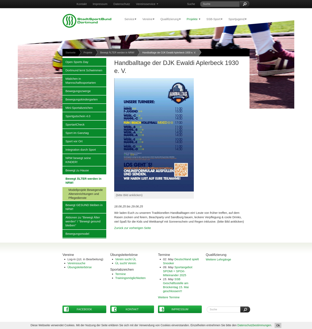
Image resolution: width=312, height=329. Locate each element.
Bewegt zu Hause (75, 170)
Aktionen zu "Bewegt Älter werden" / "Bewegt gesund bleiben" (81, 221)
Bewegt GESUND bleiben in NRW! (82, 207)
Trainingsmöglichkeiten (130, 278)
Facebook (78, 309)
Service (128, 19)
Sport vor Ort (72, 141)
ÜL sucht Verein (125, 263)
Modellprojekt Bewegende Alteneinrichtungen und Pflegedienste (82, 193)
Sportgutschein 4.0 (76, 116)
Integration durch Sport (79, 149)
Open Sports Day (75, 62)
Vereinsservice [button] (147, 4)
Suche (191, 4)
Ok (278, 325)
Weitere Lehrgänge (218, 259)
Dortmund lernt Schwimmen (82, 70)
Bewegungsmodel (75, 233)
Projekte (193, 19)
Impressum (100, 4)
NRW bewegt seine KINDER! (76, 160)
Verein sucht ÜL (125, 259)
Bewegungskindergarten (80, 99)
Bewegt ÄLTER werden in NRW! (117, 52)
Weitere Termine (169, 297)
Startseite (70, 52)
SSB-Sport (212, 19)
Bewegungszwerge (76, 91)
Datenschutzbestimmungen (254, 325)
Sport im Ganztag (75, 133)
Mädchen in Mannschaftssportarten (79, 80)
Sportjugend (236, 19)
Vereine (146, 19)
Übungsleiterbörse (79, 267)
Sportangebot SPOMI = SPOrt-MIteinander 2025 (177, 271)
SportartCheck (73, 124)
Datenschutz (121, 4)
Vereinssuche (76, 263)
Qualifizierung (169, 19)
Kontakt (82, 4)
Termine (120, 274)
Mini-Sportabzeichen (77, 107)
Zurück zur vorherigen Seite (132, 228)
